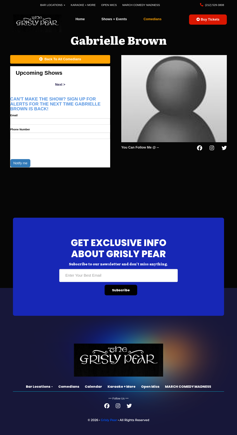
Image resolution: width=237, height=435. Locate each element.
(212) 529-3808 (214, 4)
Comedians (152, 19)
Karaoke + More (83, 4)
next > (60, 84)
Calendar (93, 386)
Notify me (20, 163)
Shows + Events (114, 19)
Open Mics (109, 4)
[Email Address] (118, 275)
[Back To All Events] (60, 59)
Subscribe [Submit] (121, 290)
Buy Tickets (207, 19)
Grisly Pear (109, 420)
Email (14, 115)
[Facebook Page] (199, 149)
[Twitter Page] (224, 149)
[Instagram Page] (212, 149)
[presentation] (38, 149)
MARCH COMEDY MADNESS (141, 4)
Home (80, 19)
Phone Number (20, 129)
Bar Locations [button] (52, 4)
